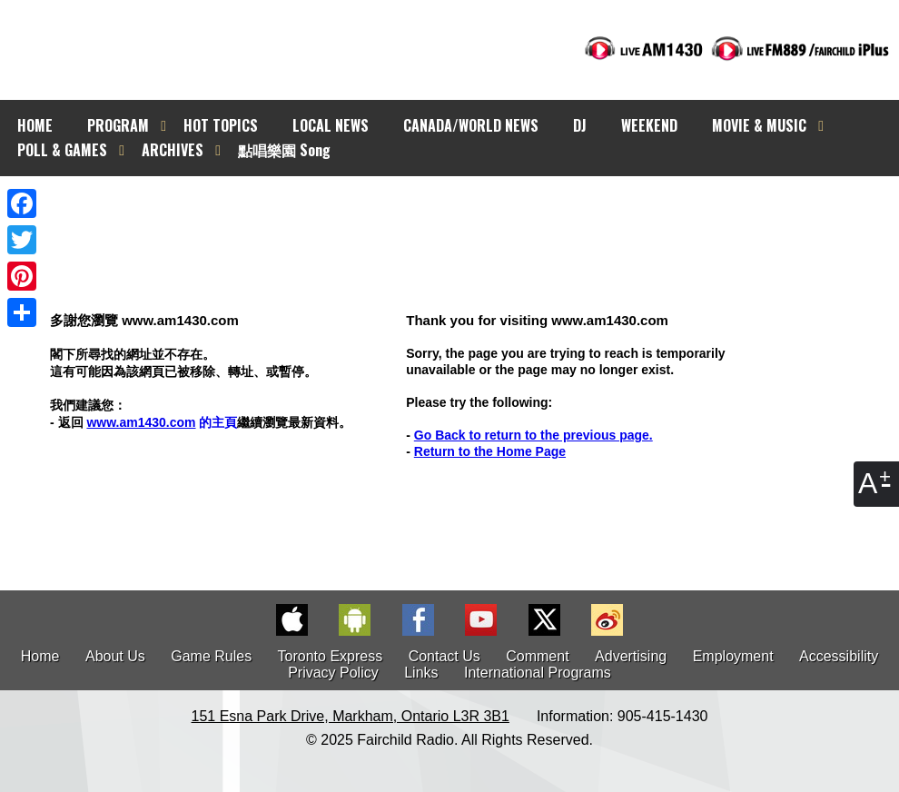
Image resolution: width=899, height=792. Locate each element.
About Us (115, 656)
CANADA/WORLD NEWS (470, 125)
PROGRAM (118, 125)
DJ (580, 125)
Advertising (631, 656)
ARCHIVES (172, 150)
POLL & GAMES (62, 150)
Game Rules (211, 656)
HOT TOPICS (220, 125)
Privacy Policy (333, 672)
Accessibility (838, 656)
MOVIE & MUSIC (759, 125)
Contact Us (444, 656)
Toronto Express (330, 656)
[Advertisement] (465, 209)
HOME (35, 125)
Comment (537, 656)
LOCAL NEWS (330, 125)
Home (40, 656)
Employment (733, 656)
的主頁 (161, 422)
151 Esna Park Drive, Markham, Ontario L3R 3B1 (350, 716)
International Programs (537, 672)
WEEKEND (649, 125)
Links (421, 672)
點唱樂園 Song (284, 150)
